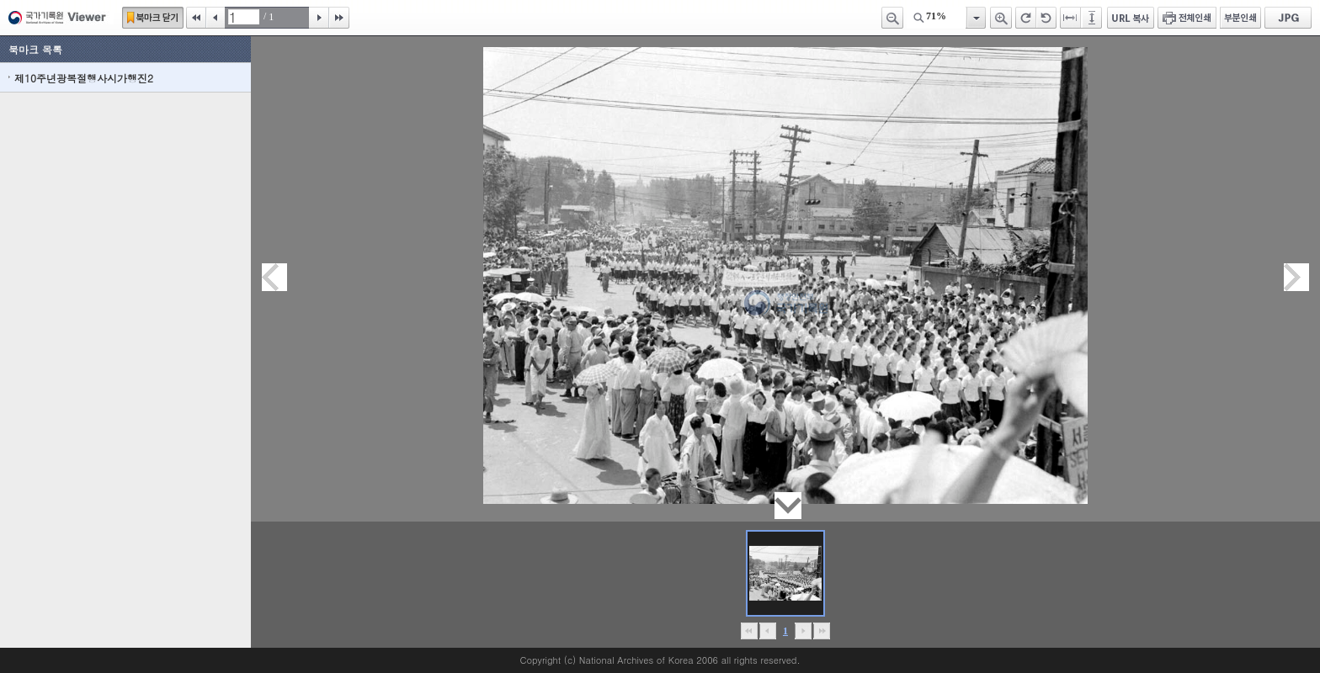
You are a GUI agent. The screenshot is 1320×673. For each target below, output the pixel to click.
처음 (196, 18)
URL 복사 (1130, 18)
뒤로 (803, 631)
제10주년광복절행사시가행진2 (83, 78)
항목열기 (975, 18)
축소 (892, 18)
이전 (215, 18)
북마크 (153, 18)
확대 (1001, 18)
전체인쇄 (1187, 18)
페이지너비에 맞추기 (1071, 18)
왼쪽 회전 (1046, 18)
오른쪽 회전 (1025, 18)
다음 (319, 18)
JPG (1288, 18)
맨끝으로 (821, 631)
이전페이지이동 (274, 277)
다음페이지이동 (1296, 277)
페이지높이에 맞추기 (1093, 18)
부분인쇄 (1240, 18)
